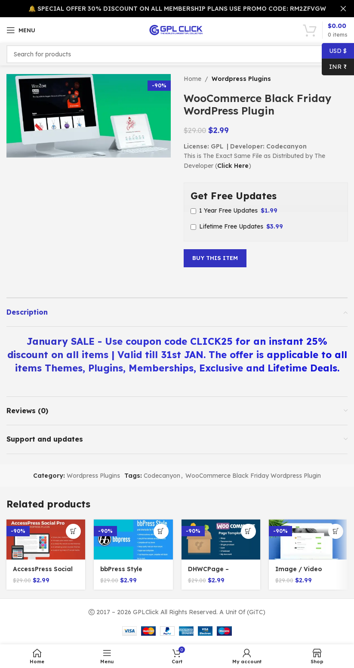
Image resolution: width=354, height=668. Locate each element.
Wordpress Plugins (241, 79)
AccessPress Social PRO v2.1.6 (43, 573)
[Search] (177, 54)
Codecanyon (162, 475)
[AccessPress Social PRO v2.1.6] (45, 540)
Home (192, 79)
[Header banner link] (164, 8)
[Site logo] (177, 30)
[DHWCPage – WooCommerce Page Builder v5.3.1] (221, 540)
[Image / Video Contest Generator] (308, 540)
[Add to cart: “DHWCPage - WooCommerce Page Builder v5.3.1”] (248, 531)
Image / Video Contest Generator (305, 573)
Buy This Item (215, 257)
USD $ (334, 51)
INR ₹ (334, 67)
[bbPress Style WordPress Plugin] (133, 540)
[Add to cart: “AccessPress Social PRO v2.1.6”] (73, 531)
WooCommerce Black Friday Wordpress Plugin (253, 475)
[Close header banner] (343, 8)
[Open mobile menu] (21, 30)
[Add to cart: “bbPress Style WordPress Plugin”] (161, 531)
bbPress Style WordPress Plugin (128, 573)
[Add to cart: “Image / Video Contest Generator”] (335, 531)
